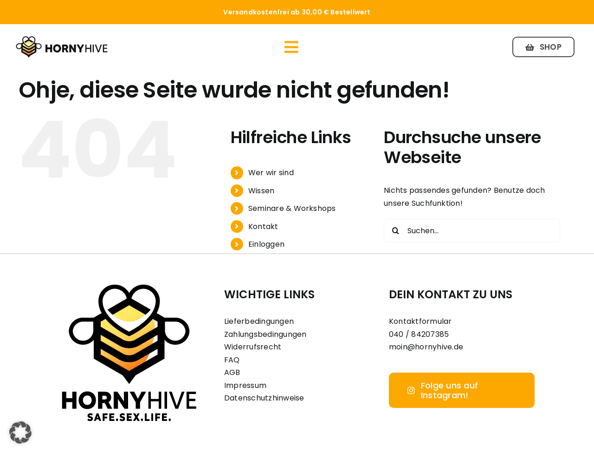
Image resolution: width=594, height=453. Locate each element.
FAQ (232, 360)
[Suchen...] (472, 230)
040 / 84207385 (419, 334)
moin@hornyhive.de (426, 346)
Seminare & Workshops (292, 208)
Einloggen (266, 244)
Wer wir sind (271, 172)
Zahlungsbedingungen (265, 334)
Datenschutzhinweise (264, 398)
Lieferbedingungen (259, 321)
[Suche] (395, 230)
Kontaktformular (420, 321)
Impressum (245, 385)
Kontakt (263, 226)
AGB (232, 372)
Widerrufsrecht (252, 346)
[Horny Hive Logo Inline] (61, 38)
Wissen (261, 190)
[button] (20, 432)
